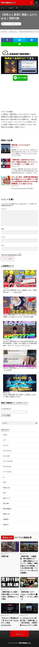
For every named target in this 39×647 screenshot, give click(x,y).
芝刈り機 (6, 503)
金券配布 (6, 519)
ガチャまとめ (7, 450)
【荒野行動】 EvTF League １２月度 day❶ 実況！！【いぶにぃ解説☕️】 (29, 595)
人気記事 (10, 8)
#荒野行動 (5, 556)
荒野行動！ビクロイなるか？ (20, 145)
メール (3, 237)
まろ (4, 440)
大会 (4, 482)
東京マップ (6, 498)
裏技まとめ (6, 392)
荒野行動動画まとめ (25, 643)
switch (5, 435)
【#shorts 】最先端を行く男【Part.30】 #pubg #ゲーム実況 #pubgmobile (10, 621)
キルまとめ (6, 456)
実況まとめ (16, 23)
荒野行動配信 (7, 509)
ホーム (3, 8)
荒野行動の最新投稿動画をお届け (19, 254)
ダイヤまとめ (7, 339)
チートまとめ (7, 471)
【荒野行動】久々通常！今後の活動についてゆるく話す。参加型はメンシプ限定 (10, 595)
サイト (3, 245)
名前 (2, 229)
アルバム (6, 288)
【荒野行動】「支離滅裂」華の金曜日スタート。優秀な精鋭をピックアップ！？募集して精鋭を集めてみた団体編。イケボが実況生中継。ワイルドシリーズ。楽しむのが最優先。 (29, 564)
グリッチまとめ (8, 461)
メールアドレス (6, 409)
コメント (3, 209)
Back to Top (19, 634)
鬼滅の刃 (6, 524)
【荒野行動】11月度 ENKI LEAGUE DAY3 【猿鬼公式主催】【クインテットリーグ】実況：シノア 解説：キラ (24, 162)
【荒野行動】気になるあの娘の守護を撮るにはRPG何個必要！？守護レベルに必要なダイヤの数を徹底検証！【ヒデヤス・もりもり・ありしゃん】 (20, 343)
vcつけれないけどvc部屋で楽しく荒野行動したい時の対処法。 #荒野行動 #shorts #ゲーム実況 (29, 621)
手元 (4, 493)
